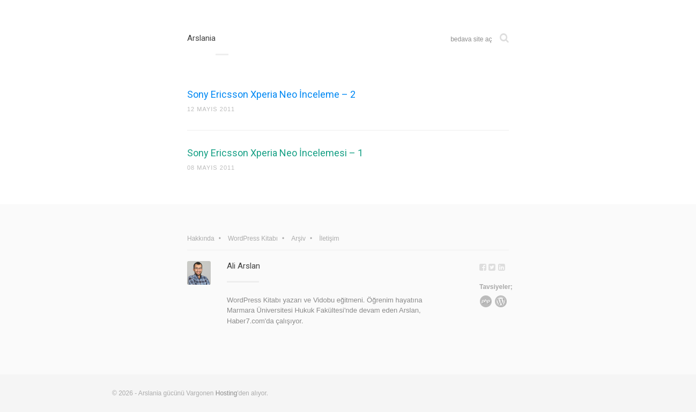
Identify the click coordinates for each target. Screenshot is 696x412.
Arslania (201, 38)
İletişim (329, 238)
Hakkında (200, 238)
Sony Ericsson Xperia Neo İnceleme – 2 (271, 94)
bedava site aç (471, 39)
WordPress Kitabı (253, 238)
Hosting (227, 393)
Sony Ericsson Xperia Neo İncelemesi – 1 (275, 152)
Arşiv (298, 238)
